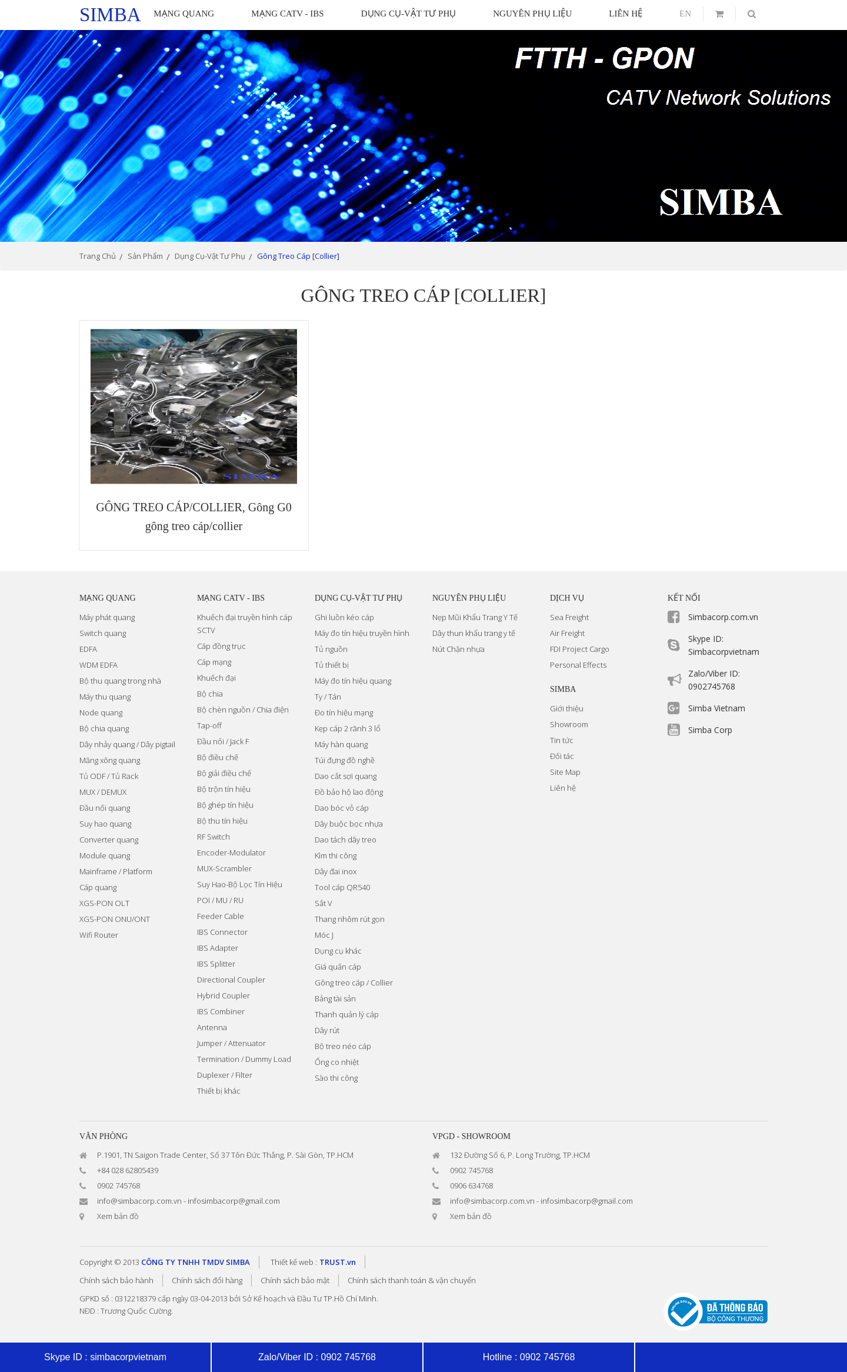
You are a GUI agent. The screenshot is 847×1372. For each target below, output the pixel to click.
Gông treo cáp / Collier (354, 982)
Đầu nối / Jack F (223, 741)
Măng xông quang (109, 760)
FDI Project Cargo (579, 649)
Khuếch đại (216, 677)
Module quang (104, 855)
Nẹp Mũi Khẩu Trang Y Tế (475, 617)
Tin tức (561, 740)
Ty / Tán (328, 696)
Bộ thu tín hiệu (222, 820)
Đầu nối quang (104, 807)
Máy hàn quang (341, 744)
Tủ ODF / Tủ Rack (108, 776)
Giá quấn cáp (338, 966)
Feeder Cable (220, 916)
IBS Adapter (217, 948)
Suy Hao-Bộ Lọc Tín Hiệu (239, 884)
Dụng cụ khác (338, 950)
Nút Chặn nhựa (458, 649)
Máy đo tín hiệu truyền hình (362, 633)
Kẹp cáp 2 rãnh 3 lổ (348, 728)
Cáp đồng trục (221, 646)
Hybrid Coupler (223, 995)
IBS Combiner (221, 1011)
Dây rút (327, 1030)
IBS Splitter (216, 963)
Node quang (100, 712)
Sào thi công (336, 1078)
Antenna (212, 1027)
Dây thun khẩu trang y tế (473, 633)
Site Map (565, 772)
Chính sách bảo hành (116, 1280)
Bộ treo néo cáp (343, 1046)
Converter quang (108, 839)
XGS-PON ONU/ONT (114, 919)
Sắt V (323, 903)
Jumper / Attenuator (231, 1043)
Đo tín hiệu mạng (344, 712)
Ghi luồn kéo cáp (344, 617)
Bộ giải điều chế (224, 773)
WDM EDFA (98, 665)
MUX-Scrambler (224, 868)
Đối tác (562, 756)
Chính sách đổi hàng (207, 1280)
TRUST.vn (337, 1262)
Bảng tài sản (335, 998)
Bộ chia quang (104, 728)
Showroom (569, 724)
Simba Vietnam (716, 708)
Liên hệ (563, 787)
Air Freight (567, 633)
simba (110, 14)
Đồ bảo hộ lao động (349, 792)
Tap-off (209, 725)
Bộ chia (210, 693)
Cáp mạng (214, 662)
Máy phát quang (107, 617)
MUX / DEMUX (102, 792)
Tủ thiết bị (332, 665)
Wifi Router (98, 935)
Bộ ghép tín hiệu (225, 805)
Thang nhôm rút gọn (350, 919)
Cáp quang (97, 887)
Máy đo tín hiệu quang (353, 680)
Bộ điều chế (217, 757)
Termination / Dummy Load (244, 1059)
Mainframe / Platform (115, 871)
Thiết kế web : (294, 1262)
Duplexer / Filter (224, 1075)
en (685, 13)
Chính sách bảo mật (295, 1280)
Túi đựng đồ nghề (345, 760)
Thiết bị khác (219, 1090)
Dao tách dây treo (345, 839)
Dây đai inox (335, 871)
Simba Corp (710, 729)
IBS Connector (222, 932)
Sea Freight (569, 617)
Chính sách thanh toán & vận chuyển (412, 1280)
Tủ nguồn (331, 649)
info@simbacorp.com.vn (139, 1200)
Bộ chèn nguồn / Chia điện (243, 709)
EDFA (88, 649)
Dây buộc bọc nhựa (349, 823)
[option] (423, 136)
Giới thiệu (566, 708)
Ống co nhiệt (337, 1062)
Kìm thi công (335, 855)
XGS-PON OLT (104, 903)
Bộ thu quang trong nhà (120, 680)
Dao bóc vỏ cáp (342, 807)
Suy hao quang (105, 823)
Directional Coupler (231, 979)
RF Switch (213, 836)
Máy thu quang (105, 696)
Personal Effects (578, 665)
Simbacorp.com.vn (723, 616)
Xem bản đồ (118, 1216)
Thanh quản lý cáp (347, 1014)
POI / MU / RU (220, 900)
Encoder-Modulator (231, 852)
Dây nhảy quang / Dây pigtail (127, 744)
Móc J (324, 935)
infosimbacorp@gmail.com (234, 1200)
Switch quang (102, 633)
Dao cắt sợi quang (345, 776)
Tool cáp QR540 (342, 887)
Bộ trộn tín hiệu (224, 789)
